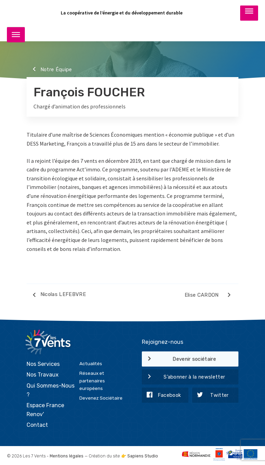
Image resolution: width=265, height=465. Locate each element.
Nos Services (43, 364)
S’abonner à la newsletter (183, 377)
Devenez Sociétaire (100, 398)
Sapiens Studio (142, 456)
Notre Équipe (49, 70)
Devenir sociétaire (179, 359)
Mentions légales (67, 456)
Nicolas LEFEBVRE (56, 295)
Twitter (210, 395)
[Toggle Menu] (249, 12)
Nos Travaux (43, 374)
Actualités (90, 363)
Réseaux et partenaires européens (92, 380)
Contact (37, 425)
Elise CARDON (209, 296)
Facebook (161, 395)
